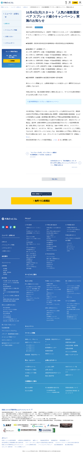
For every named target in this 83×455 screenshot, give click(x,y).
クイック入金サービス (72, 305)
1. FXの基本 (28, 224)
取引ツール (28, 296)
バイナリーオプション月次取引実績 (11, 282)
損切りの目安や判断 (30, 257)
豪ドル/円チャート (30, 350)
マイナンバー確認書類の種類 (53, 392)
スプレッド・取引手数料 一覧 (32, 288)
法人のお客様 (29, 390)
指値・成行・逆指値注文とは (53, 258)
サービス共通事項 (70, 301)
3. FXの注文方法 (49, 254)
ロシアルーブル (70, 248)
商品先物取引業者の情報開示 (9, 301)
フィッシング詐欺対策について (10, 319)
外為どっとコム (4, 7)
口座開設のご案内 (30, 381)
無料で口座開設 (42, 201)
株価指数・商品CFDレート (32, 354)
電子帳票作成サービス (72, 316)
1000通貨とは (29, 259)
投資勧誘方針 (54, 440)
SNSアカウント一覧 (71, 366)
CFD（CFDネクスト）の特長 (53, 310)
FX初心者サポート (70, 235)
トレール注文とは (50, 268)
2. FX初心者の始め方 (51, 224)
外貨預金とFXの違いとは (31, 262)
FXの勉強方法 (50, 244)
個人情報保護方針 (58, 444)
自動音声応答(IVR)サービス (53, 373)
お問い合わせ (49, 369)
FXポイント (49, 298)
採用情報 (5, 274)
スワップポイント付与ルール (73, 303)
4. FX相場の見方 (70, 224)
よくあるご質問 (49, 366)
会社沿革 (5, 270)
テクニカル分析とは (71, 231)
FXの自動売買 (50, 248)
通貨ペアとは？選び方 (31, 255)
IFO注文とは (49, 266)
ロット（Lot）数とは (31, 253)
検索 (66, 2)
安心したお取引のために (9, 305)
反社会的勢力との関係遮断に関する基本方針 (12, 442)
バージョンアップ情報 (10, 30)
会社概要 (5, 268)
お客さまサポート (51, 360)
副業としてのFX (30, 264)
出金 (68, 311)
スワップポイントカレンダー (32, 290)
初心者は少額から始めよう (52, 233)
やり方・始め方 (50, 235)
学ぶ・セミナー (30, 360)
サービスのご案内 (30, 274)
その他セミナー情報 (30, 373)
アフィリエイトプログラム (9, 330)
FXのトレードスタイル (52, 250)
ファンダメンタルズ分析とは (73, 229)
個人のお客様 (29, 387)
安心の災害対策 (6, 313)
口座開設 (75, 2)
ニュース (47, 344)
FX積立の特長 (50, 283)
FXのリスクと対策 (30, 236)
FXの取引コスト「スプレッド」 (33, 231)
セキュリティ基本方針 (7, 446)
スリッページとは (50, 256)
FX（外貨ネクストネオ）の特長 (33, 286)
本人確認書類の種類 (51, 390)
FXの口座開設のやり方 (52, 240)
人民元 (68, 250)
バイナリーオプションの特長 (73, 285)
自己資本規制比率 (7, 286)
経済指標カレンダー (51, 347)
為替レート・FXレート (31, 339)
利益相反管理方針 (44, 440)
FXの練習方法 (50, 242)
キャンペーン (29, 326)
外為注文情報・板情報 (71, 345)
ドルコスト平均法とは (31, 266)
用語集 (27, 376)
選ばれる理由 (29, 281)
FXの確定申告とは (30, 249)
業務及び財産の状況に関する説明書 (11, 299)
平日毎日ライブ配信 (30, 369)
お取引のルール (29, 292)
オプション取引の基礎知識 (73, 287)
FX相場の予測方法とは (72, 227)
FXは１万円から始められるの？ (54, 231)
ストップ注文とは (50, 260)
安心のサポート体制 (7, 311)
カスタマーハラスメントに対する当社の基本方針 (67, 442)
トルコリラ (69, 243)
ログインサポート (7, 340)
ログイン (69, 2)
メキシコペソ (70, 245)
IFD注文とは (49, 262)
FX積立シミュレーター (52, 296)
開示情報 (4, 278)
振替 (68, 313)
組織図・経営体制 (7, 272)
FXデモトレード (30, 294)
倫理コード (35, 440)
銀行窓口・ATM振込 (71, 307)
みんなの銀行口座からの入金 (73, 309)
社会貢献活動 (5, 327)
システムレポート (9, 43)
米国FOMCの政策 (70, 342)
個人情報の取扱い (69, 444)
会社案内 (5, 256)
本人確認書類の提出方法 (52, 387)
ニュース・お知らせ (16, 7)
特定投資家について (64, 440)
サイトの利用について (20, 446)
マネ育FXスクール (30, 366)
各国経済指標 (49, 350)
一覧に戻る (54, 179)
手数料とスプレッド (51, 236)
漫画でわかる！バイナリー (73, 289)
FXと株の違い (29, 260)
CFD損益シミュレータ (52, 316)
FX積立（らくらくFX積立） (53, 281)
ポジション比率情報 (71, 351)
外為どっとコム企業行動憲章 (9, 440)
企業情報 (4, 265)
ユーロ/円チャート (30, 347)
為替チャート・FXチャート (32, 342)
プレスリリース (6, 262)
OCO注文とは (50, 264)
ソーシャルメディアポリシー (45, 444)
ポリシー (5, 438)
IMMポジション (49, 353)
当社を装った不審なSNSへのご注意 (11, 320)
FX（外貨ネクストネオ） (32, 284)
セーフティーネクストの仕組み (10, 309)
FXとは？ (28, 218)
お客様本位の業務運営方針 (24, 440)
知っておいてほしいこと (9, 324)
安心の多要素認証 (7, 317)
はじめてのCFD (50, 320)
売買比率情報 (69, 348)
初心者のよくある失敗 (51, 246)
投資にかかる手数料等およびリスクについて (16, 409)
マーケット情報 (30, 333)
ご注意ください (8, 36)
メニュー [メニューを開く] (80, 3)
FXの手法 (49, 238)
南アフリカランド (71, 246)
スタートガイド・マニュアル (32, 298)
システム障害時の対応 (30, 444)
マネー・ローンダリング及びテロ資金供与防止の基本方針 (39, 442)
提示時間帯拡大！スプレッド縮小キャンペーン (44, 101)
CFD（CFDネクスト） (51, 308)
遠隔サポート (69, 375)
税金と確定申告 (49, 376)
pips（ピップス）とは (31, 251)
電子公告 (5, 284)
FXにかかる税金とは (31, 247)
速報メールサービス (71, 354)
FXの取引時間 (29, 242)
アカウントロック (7, 315)
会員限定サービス (30, 300)
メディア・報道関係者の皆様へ (10, 334)
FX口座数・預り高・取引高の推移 (10, 280)
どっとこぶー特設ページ (9, 337)
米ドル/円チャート (30, 345)
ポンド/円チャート (30, 348)
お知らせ (25, 7)
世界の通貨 (28, 268)
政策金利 (67, 339)
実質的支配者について (71, 387)
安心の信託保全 (6, 307)
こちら (55, 140)
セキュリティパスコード (72, 315)
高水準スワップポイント (52, 285)
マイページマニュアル (72, 318)
